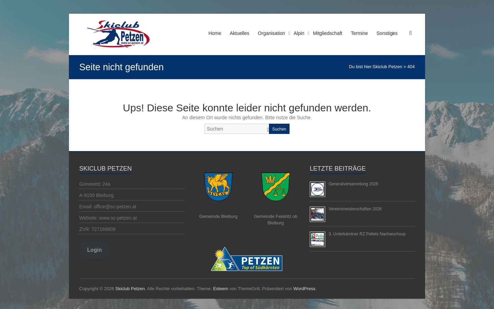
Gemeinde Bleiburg (218, 216)
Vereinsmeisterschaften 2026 (355, 209)
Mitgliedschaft (327, 33)
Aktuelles (239, 33)
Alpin (299, 33)
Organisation (271, 33)
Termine (359, 33)
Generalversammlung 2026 (353, 184)
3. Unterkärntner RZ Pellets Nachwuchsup (367, 234)
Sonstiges (387, 33)
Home (214, 33)
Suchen (279, 129)
